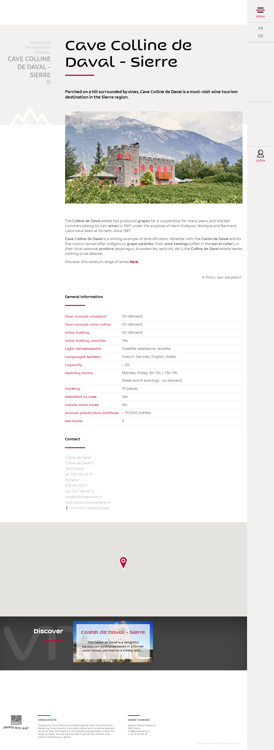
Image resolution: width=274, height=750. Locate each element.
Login (260, 160)
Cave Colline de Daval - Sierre (29, 67)
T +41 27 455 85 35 (137, 734)
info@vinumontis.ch (139, 731)
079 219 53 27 (76, 486)
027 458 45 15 (82, 474)
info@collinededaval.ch (83, 497)
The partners (37, 48)
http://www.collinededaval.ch (88, 502)
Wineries (42, 53)
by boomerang (232, 743)
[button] (123, 562)
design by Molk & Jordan (209, 743)
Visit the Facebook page (90, 508)
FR (260, 28)
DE (260, 36)
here (134, 262)
